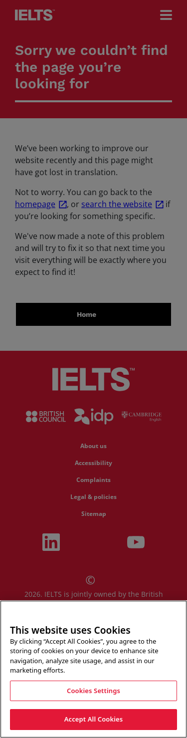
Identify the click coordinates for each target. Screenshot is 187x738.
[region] (93, 669)
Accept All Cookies (93, 719)
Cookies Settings (93, 690)
